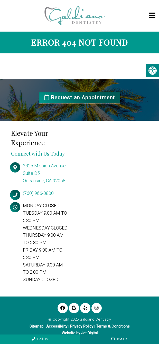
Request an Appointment (79, 97)
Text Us (119, 339)
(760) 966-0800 (38, 193)
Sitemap (36, 326)
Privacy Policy (81, 326)
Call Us (40, 339)
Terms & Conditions (113, 326)
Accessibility (56, 326)
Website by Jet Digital (80, 333)
